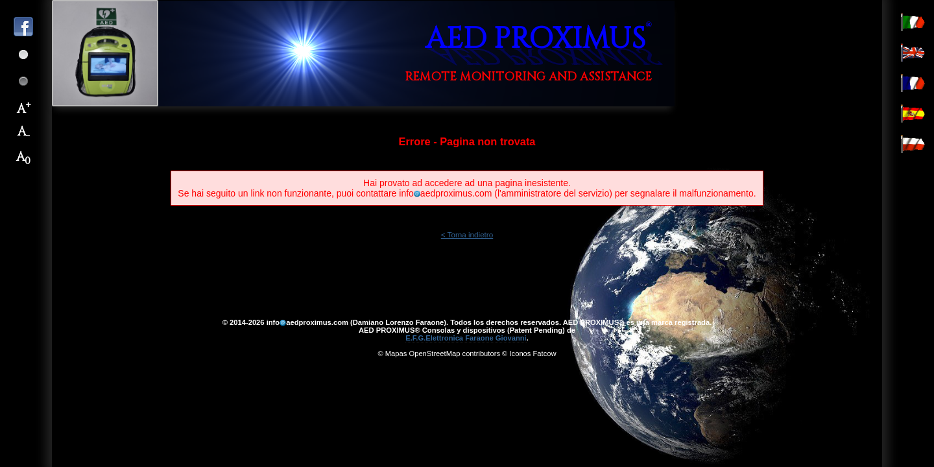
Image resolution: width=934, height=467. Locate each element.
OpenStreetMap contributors (454, 353)
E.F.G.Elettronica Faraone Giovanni (466, 338)
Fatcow (545, 353)
